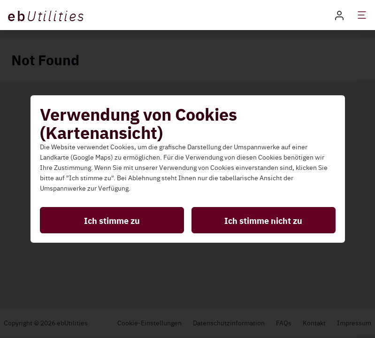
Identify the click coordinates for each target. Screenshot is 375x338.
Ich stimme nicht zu (263, 220)
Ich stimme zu (112, 220)
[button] (339, 15)
